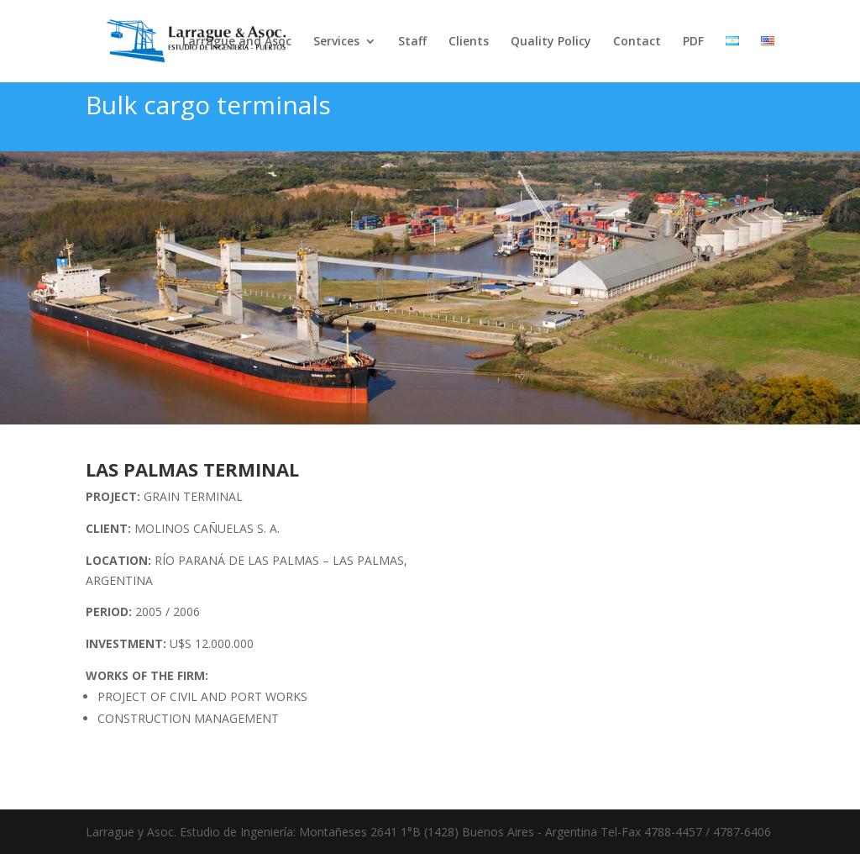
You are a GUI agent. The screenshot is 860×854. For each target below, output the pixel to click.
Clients (468, 42)
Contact (637, 42)
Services (336, 42)
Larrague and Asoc (236, 42)
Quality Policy (551, 42)
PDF (693, 42)
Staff (412, 42)
